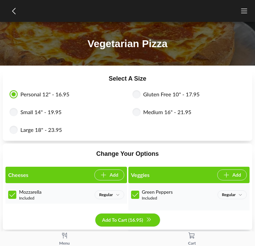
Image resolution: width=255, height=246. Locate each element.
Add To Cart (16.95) (127, 220)
